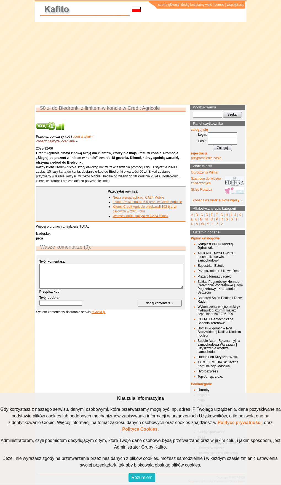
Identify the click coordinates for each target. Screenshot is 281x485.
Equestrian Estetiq (211, 266)
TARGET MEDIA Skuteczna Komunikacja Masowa (218, 364)
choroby (204, 390)
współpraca (235, 5)
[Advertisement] (140, 63)
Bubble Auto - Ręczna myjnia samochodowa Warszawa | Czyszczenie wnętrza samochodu (219, 346)
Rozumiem (141, 477)
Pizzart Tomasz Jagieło (215, 276)
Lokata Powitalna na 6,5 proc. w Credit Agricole (147, 202)
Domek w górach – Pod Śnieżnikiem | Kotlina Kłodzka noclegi (219, 331)
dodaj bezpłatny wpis (196, 5)
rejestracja (199, 153)
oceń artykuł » (83, 136)
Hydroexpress (208, 371)
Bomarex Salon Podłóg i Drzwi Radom (220, 299)
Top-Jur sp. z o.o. (210, 377)
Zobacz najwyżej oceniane (55, 141)
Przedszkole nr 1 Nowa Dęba (219, 271)
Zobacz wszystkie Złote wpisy (216, 200)
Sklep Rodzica (201, 189)
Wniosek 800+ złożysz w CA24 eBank (140, 216)
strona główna (168, 5)
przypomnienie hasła (206, 158)
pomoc (219, 5)
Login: (202, 135)
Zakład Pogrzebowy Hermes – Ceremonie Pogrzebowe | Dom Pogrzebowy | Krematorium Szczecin (220, 287)
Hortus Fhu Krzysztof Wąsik (218, 357)
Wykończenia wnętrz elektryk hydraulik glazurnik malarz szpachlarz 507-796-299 (219, 310)
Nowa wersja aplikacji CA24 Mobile (138, 197)
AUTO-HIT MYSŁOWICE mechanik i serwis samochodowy (216, 256)
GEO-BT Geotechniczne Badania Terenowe (215, 321)
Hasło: (202, 141)
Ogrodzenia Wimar (205, 172)
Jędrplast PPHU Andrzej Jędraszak (215, 246)
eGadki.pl (99, 312)
